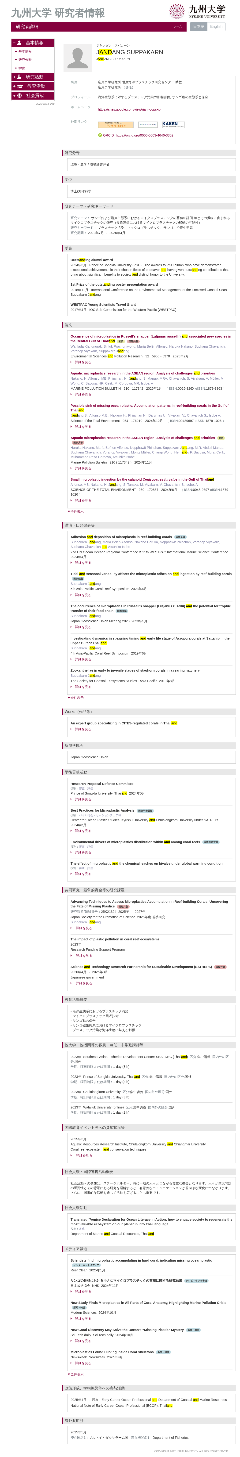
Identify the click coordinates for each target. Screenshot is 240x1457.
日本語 (198, 27)
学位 (22, 68)
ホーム (177, 26)
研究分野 (25, 59)
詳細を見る (81, 362)
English (216, 27)
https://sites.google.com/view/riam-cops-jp (129, 109)
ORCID (135, 135)
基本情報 (25, 51)
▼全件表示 (75, 511)
